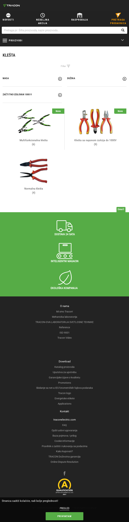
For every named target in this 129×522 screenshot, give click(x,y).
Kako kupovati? (64, 451)
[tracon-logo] (11, 5)
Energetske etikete (65, 398)
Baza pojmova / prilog (64, 435)
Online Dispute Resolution (64, 461)
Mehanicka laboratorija (64, 316)
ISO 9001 (65, 332)
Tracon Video (64, 337)
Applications (64, 403)
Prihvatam (64, 516)
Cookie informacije (64, 441)
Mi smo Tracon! (64, 311)
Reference (64, 327)
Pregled (64, 508)
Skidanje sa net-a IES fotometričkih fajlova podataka (64, 387)
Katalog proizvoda (64, 367)
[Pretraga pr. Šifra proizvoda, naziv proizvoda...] (64, 30)
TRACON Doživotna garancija (64, 456)
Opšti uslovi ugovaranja (64, 430)
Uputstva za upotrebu (64, 372)
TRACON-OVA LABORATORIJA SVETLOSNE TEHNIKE (64, 322)
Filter (63, 66)
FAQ (64, 425)
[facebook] (64, 474)
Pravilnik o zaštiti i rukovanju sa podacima (64, 446)
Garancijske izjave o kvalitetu (64, 377)
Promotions (64, 382)
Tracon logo (64, 393)
